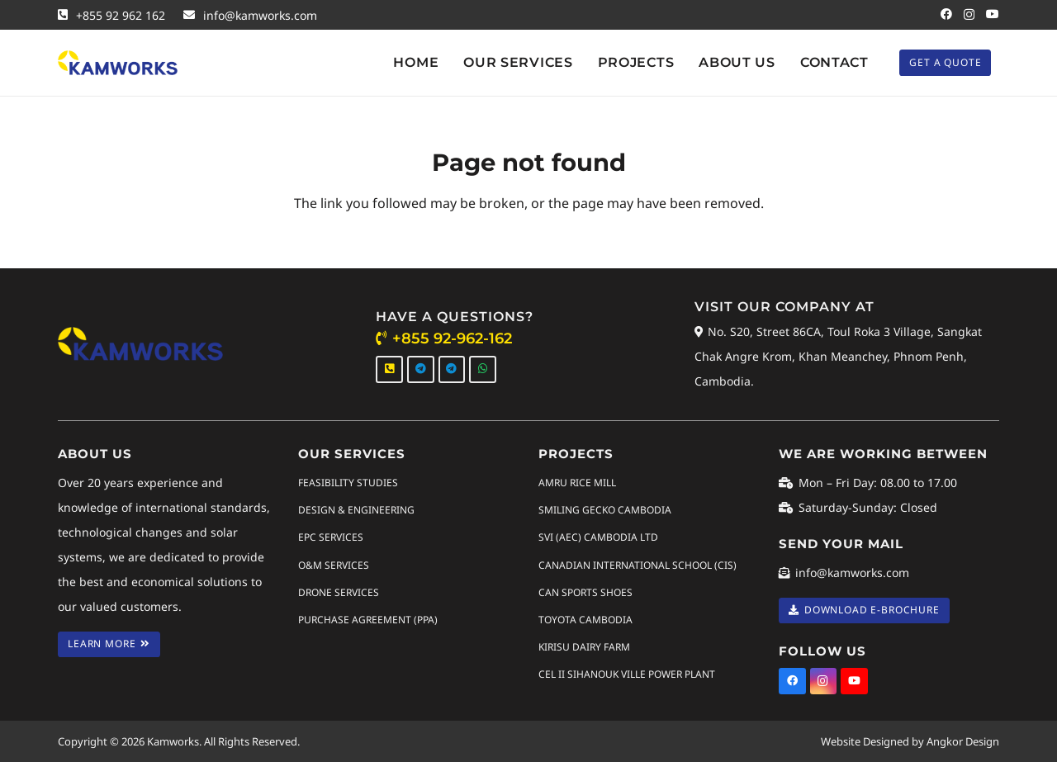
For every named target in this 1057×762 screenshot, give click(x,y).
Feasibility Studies (348, 483)
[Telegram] (420, 369)
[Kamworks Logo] (118, 62)
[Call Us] (389, 369)
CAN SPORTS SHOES (585, 592)
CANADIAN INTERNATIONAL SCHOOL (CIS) (637, 564)
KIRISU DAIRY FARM (584, 647)
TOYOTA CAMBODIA (585, 620)
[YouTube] (992, 14)
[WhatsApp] (482, 369)
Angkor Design (963, 741)
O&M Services (333, 564)
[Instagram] (969, 14)
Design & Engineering (356, 510)
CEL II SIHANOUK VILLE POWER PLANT (626, 674)
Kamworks (173, 741)
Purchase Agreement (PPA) (368, 620)
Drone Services (338, 592)
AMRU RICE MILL (577, 483)
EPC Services (330, 537)
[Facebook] (946, 14)
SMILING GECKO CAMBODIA (604, 510)
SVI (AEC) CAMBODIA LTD (598, 537)
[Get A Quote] (945, 62)
